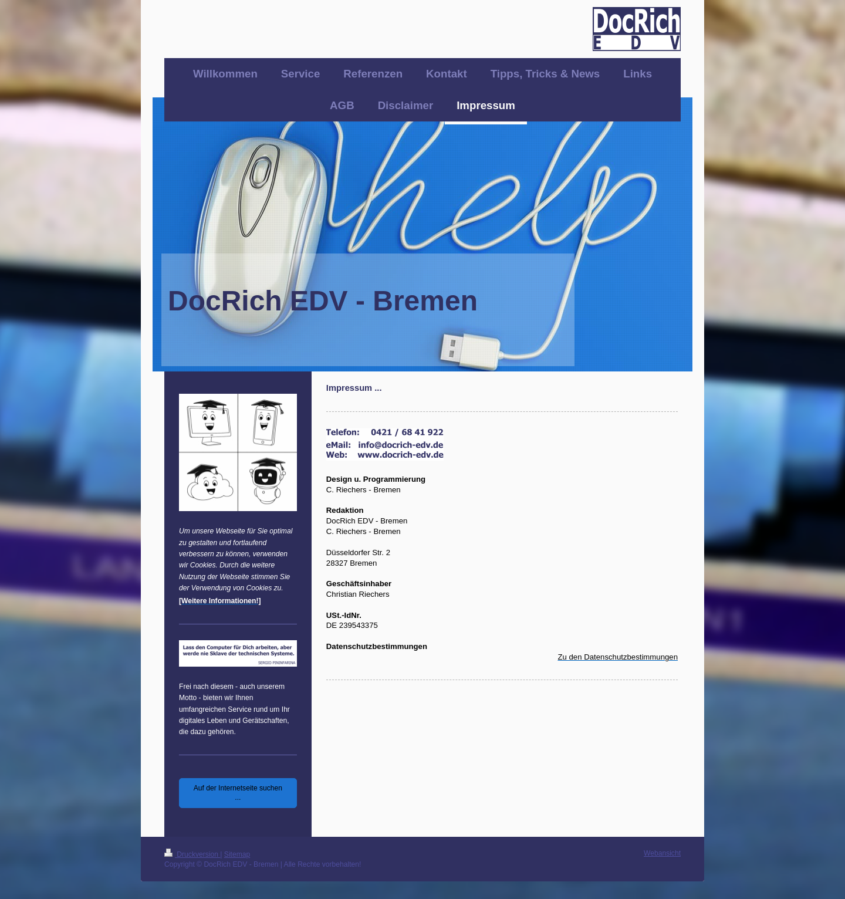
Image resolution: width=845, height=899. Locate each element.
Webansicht (662, 853)
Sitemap (237, 854)
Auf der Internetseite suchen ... (238, 793)
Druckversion (192, 854)
